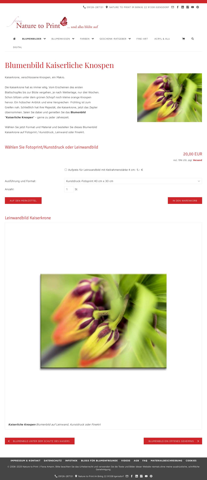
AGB (136, 460)
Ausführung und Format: (20, 181)
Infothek (71, 460)
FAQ (144, 460)
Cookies (191, 460)
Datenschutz (53, 460)
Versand (197, 160)
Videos (125, 460)
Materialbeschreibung (166, 460)
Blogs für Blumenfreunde (99, 460)
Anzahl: (10, 189)
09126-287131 (93, 7)
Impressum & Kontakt (25, 460)
